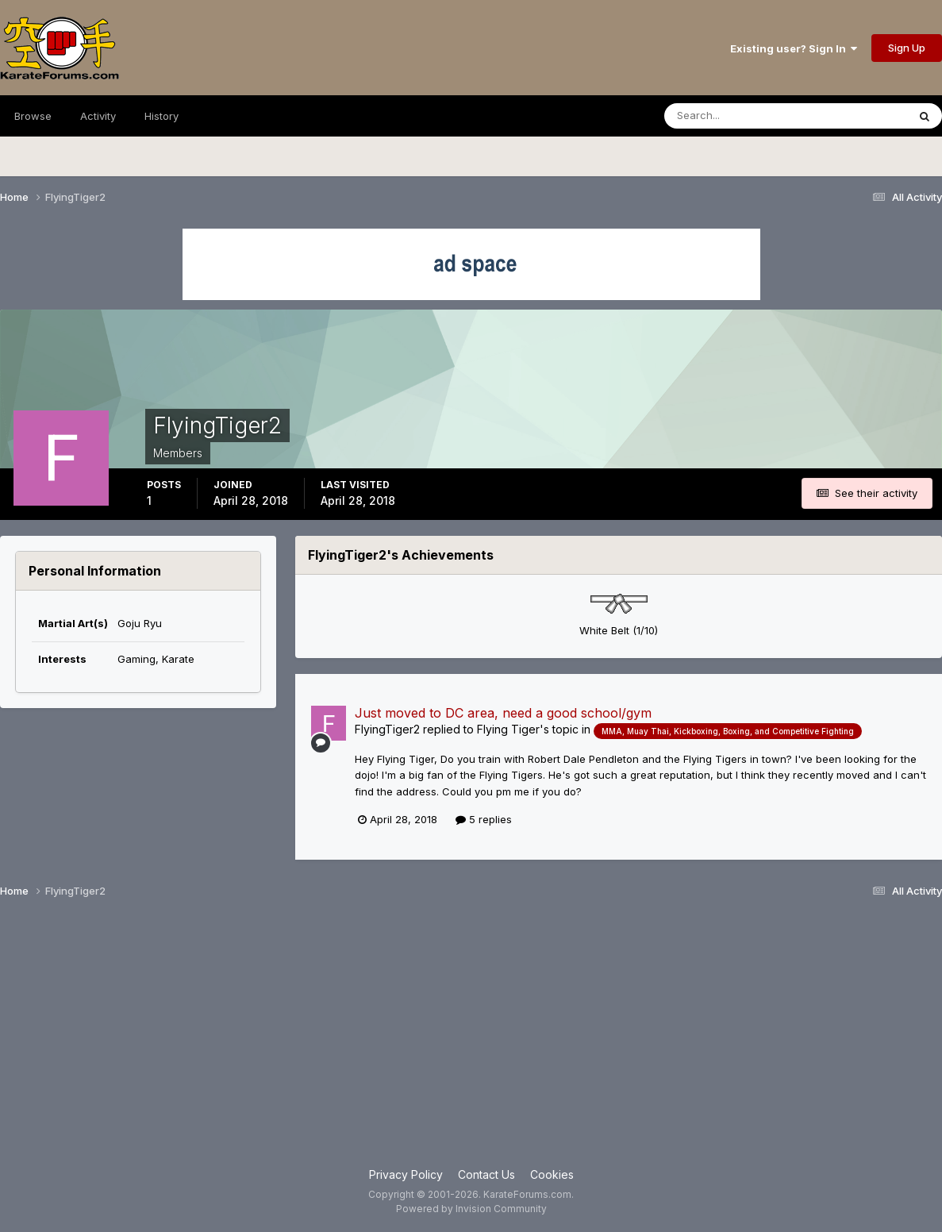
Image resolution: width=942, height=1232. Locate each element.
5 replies (484, 819)
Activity (98, 116)
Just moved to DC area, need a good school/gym (503, 713)
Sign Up (906, 47)
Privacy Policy (406, 1174)
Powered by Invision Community (471, 1209)
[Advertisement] (471, 1039)
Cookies (552, 1174)
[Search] (742, 116)
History (161, 116)
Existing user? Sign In (793, 48)
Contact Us (486, 1174)
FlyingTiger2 (387, 729)
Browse (33, 116)
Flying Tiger (508, 729)
